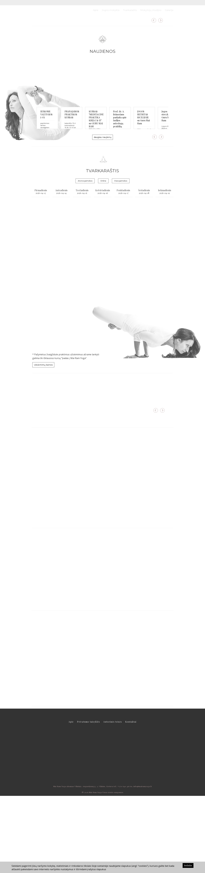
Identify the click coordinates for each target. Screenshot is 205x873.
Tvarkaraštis (130, 10)
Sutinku (188, 865)
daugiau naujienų (102, 214)
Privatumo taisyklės (88, 799)
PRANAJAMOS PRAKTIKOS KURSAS (99, 190)
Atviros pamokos (85, 258)
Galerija (169, 10)
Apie (95, 10)
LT (167, 3)
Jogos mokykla (110, 10)
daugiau (47, 60)
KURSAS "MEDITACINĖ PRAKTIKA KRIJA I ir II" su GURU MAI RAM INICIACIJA (147, 191)
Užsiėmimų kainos (43, 442)
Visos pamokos (120, 258)
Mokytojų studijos (150, 10)
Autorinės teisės (112, 799)
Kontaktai (130, 799)
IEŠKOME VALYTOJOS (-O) (54, 188)
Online (103, 258)
